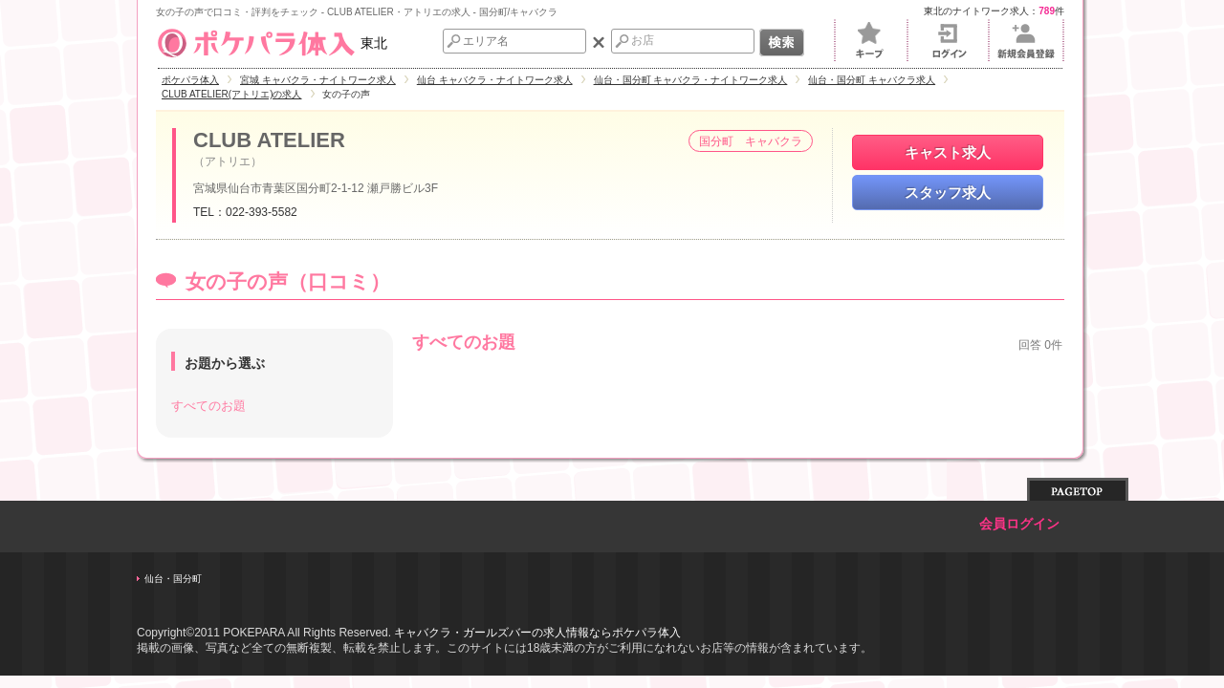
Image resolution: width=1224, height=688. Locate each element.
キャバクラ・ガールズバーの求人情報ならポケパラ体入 (537, 632)
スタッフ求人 (948, 192)
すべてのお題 (208, 405)
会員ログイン (1019, 524)
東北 (271, 43)
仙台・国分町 (173, 578)
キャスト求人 (948, 152)
